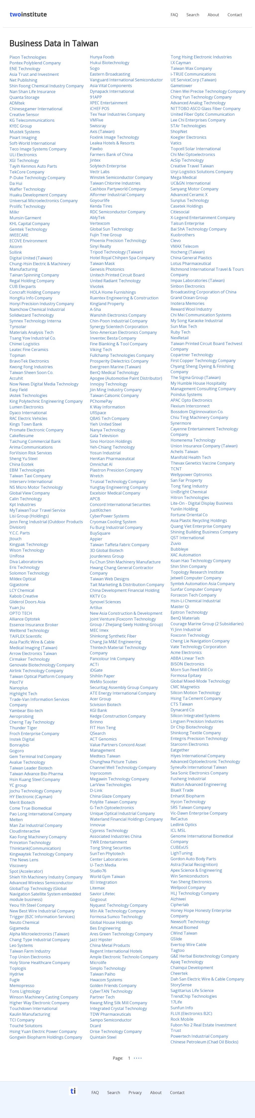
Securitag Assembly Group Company (124, 687)
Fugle (14, 980)
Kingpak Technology (28, 544)
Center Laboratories (109, 859)
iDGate (96, 670)
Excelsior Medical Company (115, 493)
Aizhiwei (178, 899)
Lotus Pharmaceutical (191, 263)
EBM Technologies (27, 470)
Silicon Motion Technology (195, 692)
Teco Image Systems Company (37, 149)
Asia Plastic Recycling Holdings (199, 520)
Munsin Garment (25, 218)
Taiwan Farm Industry (29, 951)
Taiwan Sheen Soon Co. (31, 372)
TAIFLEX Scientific (25, 636)
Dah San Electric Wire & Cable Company (207, 979)
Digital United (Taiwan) (30, 258)
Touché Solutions (25, 1025)
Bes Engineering (105, 928)
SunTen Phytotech (107, 853)
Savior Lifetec (102, 893)
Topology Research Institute (197, 572)
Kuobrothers (183, 235)
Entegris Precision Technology (199, 738)
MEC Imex (99, 630)
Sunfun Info (182, 1007)
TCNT (176, 469)
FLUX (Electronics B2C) (191, 1013)
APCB (95, 498)
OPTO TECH (20, 613)
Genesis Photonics (107, 269)
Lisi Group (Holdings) (29, 516)
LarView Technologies (110, 784)
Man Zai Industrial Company (35, 825)
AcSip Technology (187, 160)
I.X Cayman (181, 62)
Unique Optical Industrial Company (122, 813)
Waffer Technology (27, 189)
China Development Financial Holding (125, 590)
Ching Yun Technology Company (201, 97)
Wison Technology (26, 550)
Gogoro (16, 750)
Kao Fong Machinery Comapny (37, 837)
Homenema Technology (193, 440)
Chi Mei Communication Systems (201, 315)
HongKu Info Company (30, 298)
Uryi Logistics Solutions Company (202, 171)
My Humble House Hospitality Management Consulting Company (203, 385)
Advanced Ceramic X (189, 194)
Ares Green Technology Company (121, 934)
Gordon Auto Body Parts (193, 859)
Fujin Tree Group (106, 235)
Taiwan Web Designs (109, 579)
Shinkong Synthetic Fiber (113, 636)
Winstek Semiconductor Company (121, 177)
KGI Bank (98, 710)
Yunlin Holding (184, 509)
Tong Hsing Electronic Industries (201, 57)
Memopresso (21, 985)
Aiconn (15, 246)
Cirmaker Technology (29, 659)
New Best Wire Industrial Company (42, 911)
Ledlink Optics (184, 824)
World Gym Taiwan (107, 876)
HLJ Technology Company (195, 893)
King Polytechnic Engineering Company (46, 401)
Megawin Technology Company (119, 779)
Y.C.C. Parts (19, 533)
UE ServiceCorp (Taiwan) (193, 80)
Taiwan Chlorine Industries (115, 183)
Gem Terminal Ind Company (35, 756)
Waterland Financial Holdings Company (126, 819)
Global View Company (29, 493)
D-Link (96, 790)
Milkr (14, 212)
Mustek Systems (24, 131)
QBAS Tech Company (109, 418)
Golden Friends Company (113, 985)
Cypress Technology (109, 830)
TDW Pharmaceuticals (110, 1014)
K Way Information (107, 407)
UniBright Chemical (189, 492)
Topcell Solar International (196, 148)
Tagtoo (178, 950)
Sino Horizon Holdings (111, 441)
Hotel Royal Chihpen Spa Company (122, 257)
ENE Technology (24, 68)
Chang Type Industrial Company (39, 939)
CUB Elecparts (22, 286)
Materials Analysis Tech (31, 332)
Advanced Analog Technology (198, 103)
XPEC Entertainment (109, 103)
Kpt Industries (22, 504)
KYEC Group (20, 126)
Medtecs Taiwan (105, 756)
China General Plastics (191, 257)
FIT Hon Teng (103, 727)
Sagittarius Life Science (192, 990)
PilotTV (16, 682)
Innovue (97, 825)
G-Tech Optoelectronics (112, 807)
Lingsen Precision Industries (197, 721)
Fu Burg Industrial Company (116, 527)
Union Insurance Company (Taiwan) (204, 446)
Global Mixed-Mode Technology (200, 681)
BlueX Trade (182, 790)
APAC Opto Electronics (191, 400)
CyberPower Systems (109, 516)
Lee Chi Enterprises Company (198, 120)
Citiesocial (180, 212)
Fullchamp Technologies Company (122, 355)
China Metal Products (110, 945)
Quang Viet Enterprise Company (201, 526)
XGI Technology (24, 160)
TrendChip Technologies (194, 996)
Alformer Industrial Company (117, 194)
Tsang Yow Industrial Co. (32, 338)
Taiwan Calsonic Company (114, 395)
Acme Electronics (186, 652)
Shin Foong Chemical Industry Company (46, 86)
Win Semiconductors (190, 876)
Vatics (176, 143)
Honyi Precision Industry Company (41, 303)
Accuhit (16, 378)
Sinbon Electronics (188, 286)
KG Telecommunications (32, 120)
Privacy (135, 1092)
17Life (176, 1002)
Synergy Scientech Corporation (119, 326)
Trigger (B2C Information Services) (42, 916)
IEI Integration (103, 882)
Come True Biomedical (30, 808)
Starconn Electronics (190, 744)
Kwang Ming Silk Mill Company (118, 1002)
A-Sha (95, 309)
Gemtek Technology (28, 229)
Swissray (98, 125)
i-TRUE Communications (193, 74)
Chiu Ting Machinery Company (199, 417)
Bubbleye (179, 549)
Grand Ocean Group (189, 297)
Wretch (96, 476)
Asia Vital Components (111, 85)
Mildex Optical (22, 579)
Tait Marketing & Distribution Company (127, 584)
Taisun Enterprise (187, 223)
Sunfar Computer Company (196, 589)
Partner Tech (102, 997)
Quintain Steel (103, 1037)
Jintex (95, 160)
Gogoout (98, 899)
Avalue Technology (27, 762)
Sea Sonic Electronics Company (199, 773)
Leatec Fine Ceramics (28, 349)
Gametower (181, 85)
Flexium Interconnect (190, 406)
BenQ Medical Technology (114, 372)
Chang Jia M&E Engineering (115, 641)
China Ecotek (21, 464)
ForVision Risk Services (30, 453)
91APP (96, 97)
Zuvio (176, 543)
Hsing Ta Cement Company (196, 698)
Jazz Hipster (101, 939)
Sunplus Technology (190, 200)
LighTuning (181, 853)
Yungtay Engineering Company (119, 487)
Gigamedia (19, 928)
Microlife (98, 962)
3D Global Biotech (106, 550)
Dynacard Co (182, 710)
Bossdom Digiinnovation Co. (197, 411)
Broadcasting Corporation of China (203, 292)
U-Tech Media (103, 865)
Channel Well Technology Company (123, 767)
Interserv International (30, 481)
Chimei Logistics (24, 344)
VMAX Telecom (184, 246)
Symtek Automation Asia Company (203, 583)
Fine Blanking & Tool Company (118, 344)
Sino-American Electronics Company (123, 332)
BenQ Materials (185, 618)
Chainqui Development (192, 967)
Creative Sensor (24, 114)
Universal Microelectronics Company (43, 200)
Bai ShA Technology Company (199, 229)
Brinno (96, 722)
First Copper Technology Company (203, 360)
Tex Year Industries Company (117, 114)
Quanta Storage (24, 97)
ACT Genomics (103, 739)
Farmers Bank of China (111, 154)
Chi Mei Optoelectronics (193, 154)
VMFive (96, 120)
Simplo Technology (108, 968)
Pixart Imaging (23, 137)
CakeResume (21, 435)
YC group (18, 785)
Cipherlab (180, 904)
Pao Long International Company (40, 814)
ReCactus (179, 819)
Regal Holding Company (31, 280)
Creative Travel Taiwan (192, 166)
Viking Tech (101, 349)
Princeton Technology (30, 842)
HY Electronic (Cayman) (30, 796)
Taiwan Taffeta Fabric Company (119, 544)
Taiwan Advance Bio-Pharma (36, 773)
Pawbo (96, 148)
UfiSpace (98, 412)
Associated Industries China (115, 836)
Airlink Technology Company (36, 670)
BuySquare (100, 533)
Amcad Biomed (184, 927)
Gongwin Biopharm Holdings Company (45, 1037)
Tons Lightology (24, 991)
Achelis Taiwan (184, 451)
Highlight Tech (23, 693)
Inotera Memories (187, 303)
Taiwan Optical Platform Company (41, 676)
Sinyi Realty (100, 246)
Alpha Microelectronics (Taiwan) (39, 934)
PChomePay (101, 401)
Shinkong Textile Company (196, 733)
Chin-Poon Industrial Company (118, 321)
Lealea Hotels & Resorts (112, 143)
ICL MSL (178, 830)
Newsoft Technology (190, 921)
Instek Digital (21, 739)
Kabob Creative (23, 596)
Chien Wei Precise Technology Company (208, 91)
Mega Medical (183, 177)
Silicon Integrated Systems (195, 715)
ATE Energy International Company (123, 693)
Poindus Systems (186, 394)
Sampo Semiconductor (111, 1020)
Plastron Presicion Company (116, 470)
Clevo (176, 240)
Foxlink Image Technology (114, 137)
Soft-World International (32, 143)
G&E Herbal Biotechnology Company (205, 956)
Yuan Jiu (17, 607)
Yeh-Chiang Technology (112, 447)
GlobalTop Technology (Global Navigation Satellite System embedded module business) (45, 894)
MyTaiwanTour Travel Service (37, 510)
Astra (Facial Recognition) (194, 864)
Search (193, 14)
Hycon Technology (188, 801)
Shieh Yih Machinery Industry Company (46, 877)
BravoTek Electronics (29, 361)
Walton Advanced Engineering (199, 784)
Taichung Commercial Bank (35, 441)
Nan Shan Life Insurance (32, 91)
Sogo (95, 68)
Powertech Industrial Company (199, 1036)
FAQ (174, 14)
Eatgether (180, 750)
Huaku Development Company (38, 195)
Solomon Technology (29, 573)
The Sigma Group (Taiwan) (196, 377)
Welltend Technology (29, 630)
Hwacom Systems (106, 980)
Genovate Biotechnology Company (41, 665)
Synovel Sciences (105, 602)
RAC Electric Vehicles (28, 418)
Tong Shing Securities (110, 848)
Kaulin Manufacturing (29, 1014)
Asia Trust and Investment (34, 74)
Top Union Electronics (30, 957)
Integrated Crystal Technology (118, 1008)
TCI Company (22, 1020)
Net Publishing (23, 80)
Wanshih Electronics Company (118, 315)
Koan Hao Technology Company (201, 560)
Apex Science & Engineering (196, 870)
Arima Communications (31, 447)
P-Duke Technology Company (37, 177)
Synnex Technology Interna (35, 321)
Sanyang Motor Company (194, 189)
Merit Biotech (22, 802)
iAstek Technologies (28, 395)
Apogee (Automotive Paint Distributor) (126, 378)
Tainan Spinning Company (34, 275)
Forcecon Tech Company (193, 595)
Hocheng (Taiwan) (188, 252)
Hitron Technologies (190, 497)
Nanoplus (18, 688)
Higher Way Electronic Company (39, 1002)
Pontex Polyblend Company (35, 63)
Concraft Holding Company (34, 292)
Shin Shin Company (189, 566)
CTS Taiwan (182, 704)
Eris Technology (24, 567)
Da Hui (15, 183)
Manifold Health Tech (191, 457)
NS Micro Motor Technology (36, 487)
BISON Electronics (187, 664)
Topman (17, 355)
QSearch (98, 733)
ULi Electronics (23, 154)
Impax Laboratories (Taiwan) (198, 280)
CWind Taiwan (184, 933)
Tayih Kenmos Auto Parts (33, 166)
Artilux (96, 607)
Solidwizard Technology (31, 315)
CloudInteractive (24, 831)
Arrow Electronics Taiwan (33, 653)
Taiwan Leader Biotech (30, 768)
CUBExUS (179, 847)
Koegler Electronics (188, 137)
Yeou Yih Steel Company (32, 905)
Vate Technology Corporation (198, 646)
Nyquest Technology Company (118, 905)
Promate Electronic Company (36, 430)
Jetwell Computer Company (196, 578)
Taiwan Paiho (102, 974)
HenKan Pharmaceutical (112, 458)
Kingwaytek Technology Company (41, 854)
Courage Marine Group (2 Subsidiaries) (207, 623)
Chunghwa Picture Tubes (113, 761)
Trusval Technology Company (118, 481)
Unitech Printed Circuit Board (117, 275)
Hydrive (16, 974)
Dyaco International (28, 412)
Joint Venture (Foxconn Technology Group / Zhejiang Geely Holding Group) (126, 621)
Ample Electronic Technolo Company (124, 957)
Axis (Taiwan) (102, 131)
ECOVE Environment (28, 241)
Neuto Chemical (24, 922)
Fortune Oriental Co (189, 514)
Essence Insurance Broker (33, 624)
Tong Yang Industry (189, 486)
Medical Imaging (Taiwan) (33, 647)
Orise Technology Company (116, 1031)
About (213, 14)
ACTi (94, 664)
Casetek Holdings (187, 206)
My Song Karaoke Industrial (197, 320)
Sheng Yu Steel (23, 458)
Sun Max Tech (184, 326)
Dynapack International (112, 91)
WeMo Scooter (104, 681)
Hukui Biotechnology (109, 62)
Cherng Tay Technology (32, 722)
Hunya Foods (102, 57)
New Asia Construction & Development (126, 613)
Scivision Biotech (105, 704)
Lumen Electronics (26, 407)
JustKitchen (100, 510)
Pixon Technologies (27, 57)
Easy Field (18, 389)
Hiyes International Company (198, 755)
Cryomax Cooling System (113, 521)
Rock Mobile (182, 1019)
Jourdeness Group (107, 556)
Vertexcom (100, 223)
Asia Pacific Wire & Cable (32, 642)
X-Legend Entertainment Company (203, 217)
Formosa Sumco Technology (116, 916)
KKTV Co (98, 596)
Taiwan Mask (102, 263)
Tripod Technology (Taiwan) (116, 252)
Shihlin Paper (102, 676)
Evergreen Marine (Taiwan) (115, 367)
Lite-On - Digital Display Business (202, 503)
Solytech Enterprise (108, 166)
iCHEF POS (99, 108)
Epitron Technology (189, 612)
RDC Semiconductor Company (117, 212)
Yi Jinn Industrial (186, 629)
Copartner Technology (192, 355)
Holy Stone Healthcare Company (39, 962)
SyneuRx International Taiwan (199, 767)
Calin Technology (25, 498)
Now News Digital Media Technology (43, 384)
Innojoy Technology (108, 384)
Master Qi (180, 606)
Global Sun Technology (111, 229)
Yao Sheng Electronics (191, 881)
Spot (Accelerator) (26, 871)
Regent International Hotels (116, 951)
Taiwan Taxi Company (30, 476)
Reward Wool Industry (191, 309)
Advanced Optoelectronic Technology (205, 761)
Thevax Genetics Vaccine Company (203, 463)
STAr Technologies (188, 125)
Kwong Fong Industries (31, 367)
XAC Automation (186, 555)
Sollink (15, 252)
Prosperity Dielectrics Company (119, 361)
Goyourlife (100, 200)
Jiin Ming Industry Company (116, 389)
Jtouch (15, 538)
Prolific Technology (27, 206)
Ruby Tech (180, 332)
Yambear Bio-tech (26, 710)
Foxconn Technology (190, 635)
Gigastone (19, 584)
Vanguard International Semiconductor (126, 80)
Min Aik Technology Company (118, 911)
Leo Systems (21, 945)
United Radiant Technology (115, 280)
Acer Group (100, 699)
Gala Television (104, 435)
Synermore (181, 423)
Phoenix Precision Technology (118, 240)
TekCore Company (26, 172)
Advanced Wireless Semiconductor (41, 882)
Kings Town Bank (25, 424)
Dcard (95, 1025)
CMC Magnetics (185, 687)
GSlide (176, 939)
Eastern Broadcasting (110, 74)
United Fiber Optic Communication (203, 114)
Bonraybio (19, 745)
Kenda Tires (101, 206)
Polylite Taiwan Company (113, 802)
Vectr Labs (100, 171)
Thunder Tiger (23, 728)
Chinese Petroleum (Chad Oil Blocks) (204, 1042)
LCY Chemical (21, 590)
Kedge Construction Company (118, 716)
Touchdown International (33, 1008)
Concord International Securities (120, 504)
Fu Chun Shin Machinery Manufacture (125, 562)
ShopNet (179, 131)
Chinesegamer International (35, 109)
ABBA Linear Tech (187, 658)
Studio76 (98, 870)
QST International (187, 537)
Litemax (97, 888)
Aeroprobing (21, 716)
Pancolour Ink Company (112, 658)
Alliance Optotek (24, 619)
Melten (16, 819)
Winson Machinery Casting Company (43, 997)
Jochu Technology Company (35, 791)
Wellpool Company (188, 887)
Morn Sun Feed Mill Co (192, 669)
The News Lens (23, 860)
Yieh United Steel (106, 424)
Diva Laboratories (26, 561)
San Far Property (186, 480)
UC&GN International (190, 183)
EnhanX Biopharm (187, 796)
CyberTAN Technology (111, 991)
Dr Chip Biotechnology (192, 727)
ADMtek (17, 103)
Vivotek (97, 286)
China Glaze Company (110, 796)
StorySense (181, 985)
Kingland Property (107, 303)
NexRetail (180, 338)
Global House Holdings (111, 922)
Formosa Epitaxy (186, 675)
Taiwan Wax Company (191, 68)
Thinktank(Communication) (35, 848)
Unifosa (16, 556)
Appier (96, 539)
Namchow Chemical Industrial (37, 309)
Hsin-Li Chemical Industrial (195, 601)
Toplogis (17, 968)
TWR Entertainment (108, 842)
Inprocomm (101, 773)
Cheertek (179, 973)
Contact (235, 14)
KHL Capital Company (29, 223)
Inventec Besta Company (113, 338)
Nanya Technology (107, 430)
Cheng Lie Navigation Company (200, 641)
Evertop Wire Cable (188, 944)
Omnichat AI (101, 464)
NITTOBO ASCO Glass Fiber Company (206, 108)
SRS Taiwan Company (191, 807)
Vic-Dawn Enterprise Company (199, 813)
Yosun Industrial (105, 453)
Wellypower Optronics (191, 474)
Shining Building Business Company (204, 532)
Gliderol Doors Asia (27, 602)
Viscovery (18, 865)
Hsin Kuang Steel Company (34, 779)
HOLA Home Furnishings (113, 292)
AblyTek (97, 217)
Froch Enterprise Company (34, 733)
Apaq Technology (187, 962)
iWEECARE (18, 235)
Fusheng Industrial (188, 778)
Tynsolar (17, 326)
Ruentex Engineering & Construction (124, 298)
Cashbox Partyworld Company (118, 189)
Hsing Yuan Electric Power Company (43, 1031)
